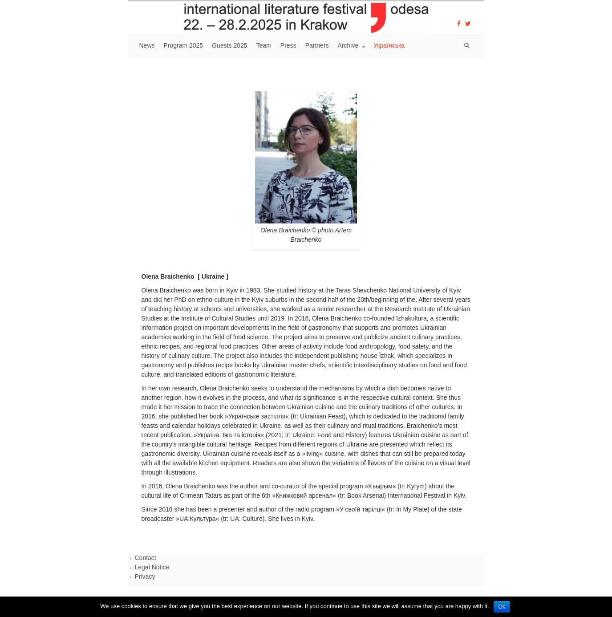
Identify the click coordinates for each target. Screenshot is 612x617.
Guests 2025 (229, 45)
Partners (317, 45)
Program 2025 (183, 45)
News (147, 45)
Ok (502, 607)
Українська (389, 45)
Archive (349, 45)
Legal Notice (152, 567)
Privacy (145, 576)
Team (264, 45)
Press (288, 45)
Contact (145, 557)
